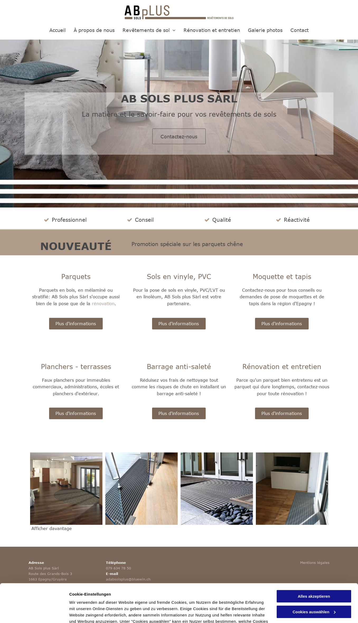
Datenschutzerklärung (171, 598)
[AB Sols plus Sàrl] (292, 488)
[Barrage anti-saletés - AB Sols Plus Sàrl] (66, 488)
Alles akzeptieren (314, 560)
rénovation (103, 303)
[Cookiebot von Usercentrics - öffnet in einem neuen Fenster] (34, 613)
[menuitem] (57, 30)
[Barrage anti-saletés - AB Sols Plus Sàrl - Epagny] (217, 488)
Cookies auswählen (87, 612)
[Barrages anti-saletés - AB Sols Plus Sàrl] (141, 488)
